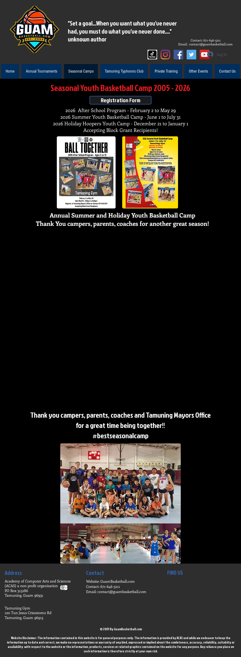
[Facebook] (178, 54)
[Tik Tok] (152, 54)
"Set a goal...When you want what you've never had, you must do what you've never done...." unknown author (122, 31)
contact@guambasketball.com (211, 44)
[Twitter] (191, 54)
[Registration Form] (120, 100)
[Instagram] (165, 54)
